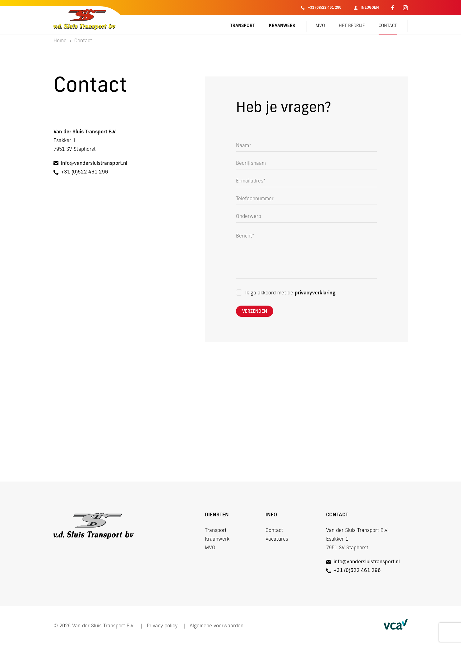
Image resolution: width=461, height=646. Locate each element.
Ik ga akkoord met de (290, 293)
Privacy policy (162, 626)
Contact (388, 26)
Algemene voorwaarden (216, 626)
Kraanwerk (282, 26)
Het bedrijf (352, 26)
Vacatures (276, 539)
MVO (320, 26)
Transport (242, 26)
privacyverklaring (315, 293)
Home (60, 41)
